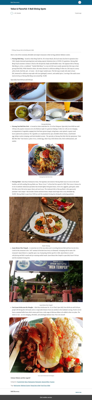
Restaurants (31, 382)
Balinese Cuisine (25, 385)
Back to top (78, 392)
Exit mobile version (46, 397)
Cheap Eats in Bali (35, 385)
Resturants (38, 382)
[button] (79, 101)
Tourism (52, 382)
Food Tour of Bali (45, 385)
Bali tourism (17, 385)
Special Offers (45, 382)
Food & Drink (20, 382)
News (26, 382)
